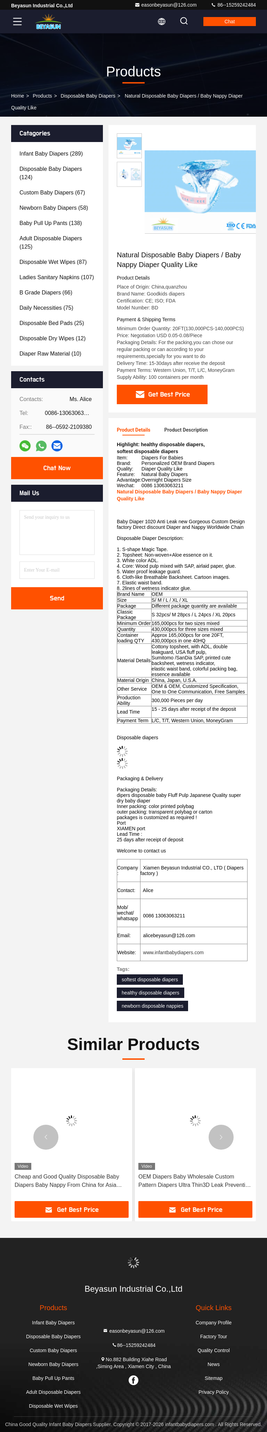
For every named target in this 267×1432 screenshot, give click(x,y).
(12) (52, 338)
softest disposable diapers (150, 979)
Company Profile (214, 1322)
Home (17, 96)
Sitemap (213, 1378)
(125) (50, 242)
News (214, 1364)
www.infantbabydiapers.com (173, 952)
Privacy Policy (214, 1392)
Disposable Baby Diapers (88, 96)
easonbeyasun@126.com (166, 5)
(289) (51, 154)
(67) (52, 192)
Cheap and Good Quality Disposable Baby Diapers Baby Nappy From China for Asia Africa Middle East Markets (190, 1181)
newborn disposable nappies (152, 1006)
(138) (50, 223)
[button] (45, 1137)
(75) (46, 308)
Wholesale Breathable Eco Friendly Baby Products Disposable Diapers (65, 1181)
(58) (53, 208)
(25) (51, 323)
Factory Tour (213, 1336)
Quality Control (213, 1350)
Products (42, 96)
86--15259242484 (233, 5)
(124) (50, 173)
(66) (45, 292)
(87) (53, 262)
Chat (230, 21)
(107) (56, 277)
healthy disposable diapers (150, 993)
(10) (50, 354)
